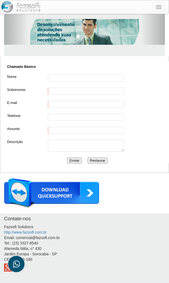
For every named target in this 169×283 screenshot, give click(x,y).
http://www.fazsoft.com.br (25, 232)
